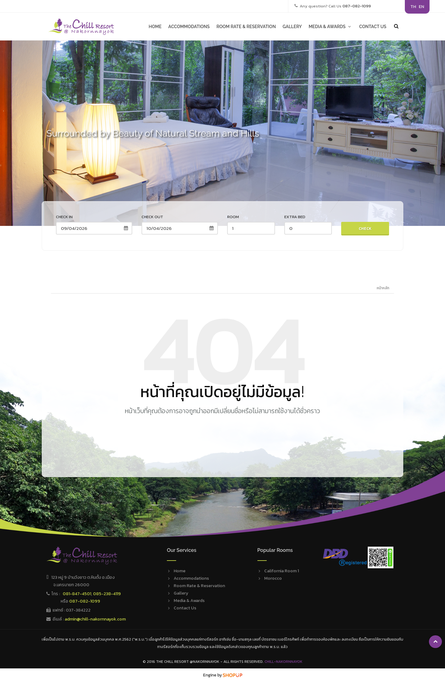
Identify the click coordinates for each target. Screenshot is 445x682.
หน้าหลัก (383, 288)
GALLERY (292, 26)
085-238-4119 (107, 594)
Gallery (181, 593)
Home (179, 571)
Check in (64, 217)
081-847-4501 (77, 594)
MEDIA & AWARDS (330, 26)
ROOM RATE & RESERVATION (246, 26)
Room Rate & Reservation (199, 585)
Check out (152, 217)
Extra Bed (294, 217)
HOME (155, 26)
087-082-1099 (84, 601)
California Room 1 (281, 571)
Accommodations (191, 578)
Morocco (273, 578)
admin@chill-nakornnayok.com (95, 619)
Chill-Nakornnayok (284, 661)
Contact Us (185, 608)
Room (233, 217)
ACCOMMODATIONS (189, 26)
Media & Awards (189, 600)
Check (365, 228)
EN (421, 6)
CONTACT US (372, 26)
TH (413, 6)
